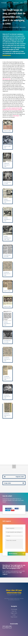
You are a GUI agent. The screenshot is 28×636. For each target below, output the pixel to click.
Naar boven (14, 617)
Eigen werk (16, 2)
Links (21, 2)
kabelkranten (7, 55)
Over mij (10, 2)
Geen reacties (22, 27)
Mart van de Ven (6, 79)
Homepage (3, 2)
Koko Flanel (16, 115)
